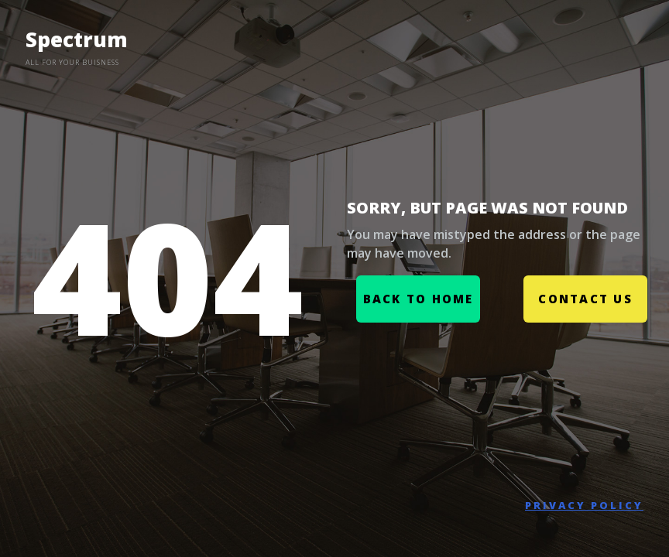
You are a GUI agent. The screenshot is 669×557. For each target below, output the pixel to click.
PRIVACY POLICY (584, 505)
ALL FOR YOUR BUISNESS (72, 62)
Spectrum (77, 39)
